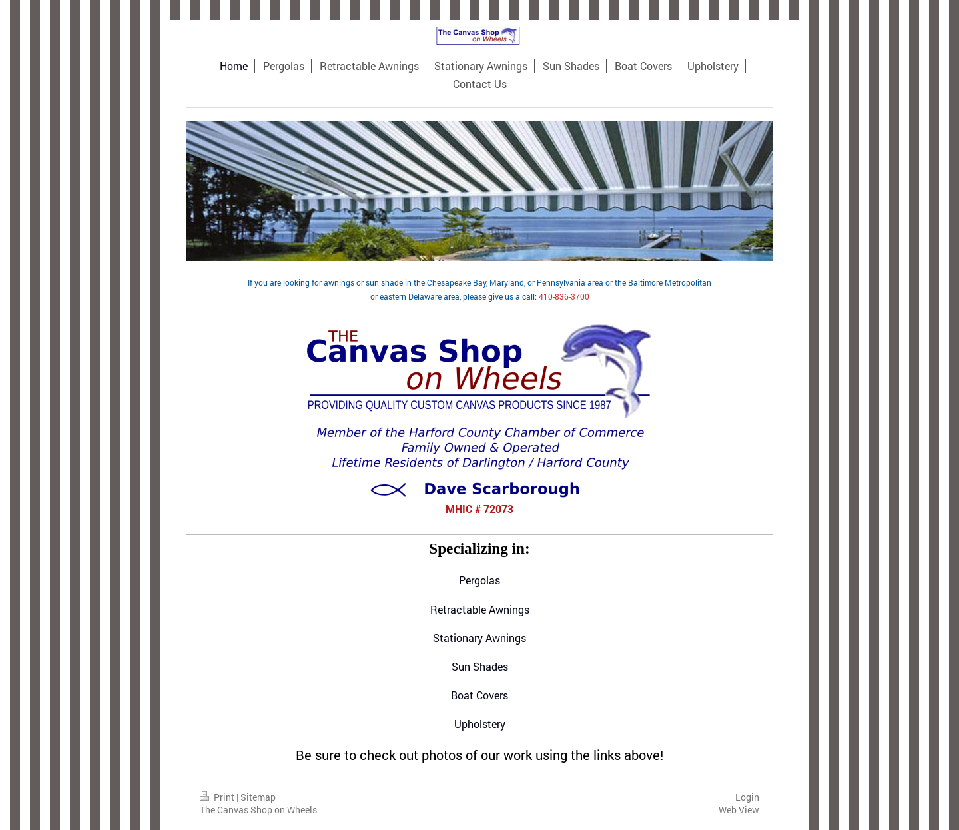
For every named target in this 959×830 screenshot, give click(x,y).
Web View (739, 809)
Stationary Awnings (479, 638)
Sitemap (258, 797)
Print (218, 797)
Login (747, 797)
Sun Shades (480, 666)
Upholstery (479, 724)
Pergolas (479, 580)
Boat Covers (479, 695)
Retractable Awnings (479, 609)
